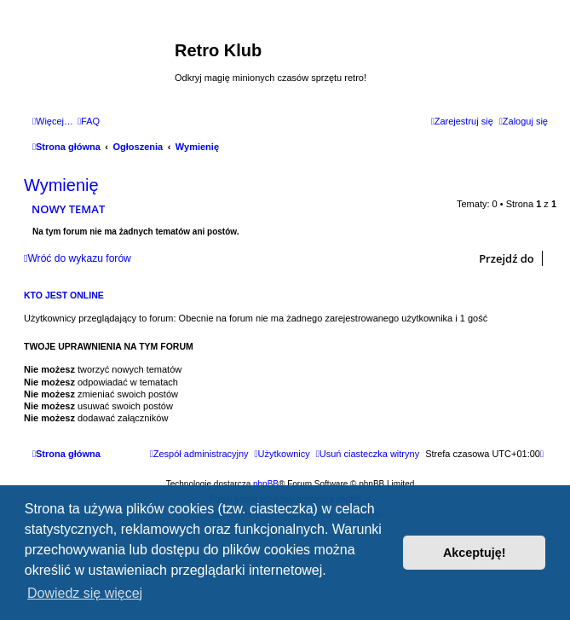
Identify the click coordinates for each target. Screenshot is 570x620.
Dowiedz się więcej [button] (84, 593)
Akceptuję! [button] (474, 552)
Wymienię (61, 185)
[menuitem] (89, 121)
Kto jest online (64, 295)
